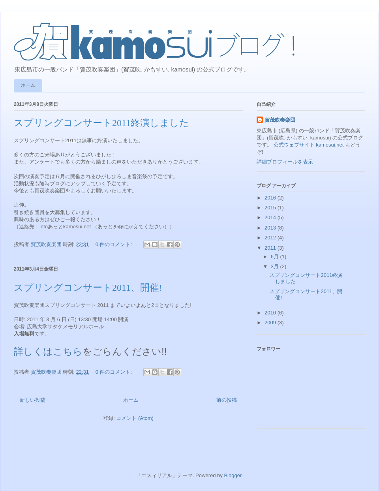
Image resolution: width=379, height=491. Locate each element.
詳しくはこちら (48, 351)
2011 (271, 248)
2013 (271, 228)
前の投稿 (226, 400)
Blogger (232, 475)
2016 (271, 198)
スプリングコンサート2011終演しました (101, 123)
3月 (275, 266)
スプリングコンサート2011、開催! (88, 287)
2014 (271, 217)
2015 (271, 208)
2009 (271, 322)
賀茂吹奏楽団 (280, 120)
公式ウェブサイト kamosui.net (309, 145)
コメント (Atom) (135, 418)
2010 (271, 313)
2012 (271, 238)
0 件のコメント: (114, 244)
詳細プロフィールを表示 (285, 162)
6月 (275, 257)
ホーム (28, 85)
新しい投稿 (32, 400)
